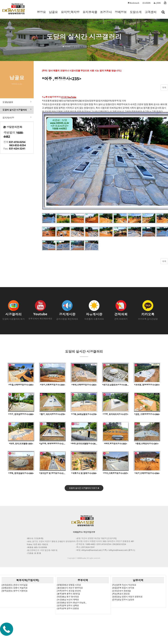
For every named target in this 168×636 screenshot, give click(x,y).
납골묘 (53, 14)
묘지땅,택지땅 (70, 14)
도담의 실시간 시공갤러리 (84, 353)
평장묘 (41, 14)
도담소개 (136, 14)
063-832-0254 (17, 146)
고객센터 (151, 14)
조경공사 (106, 14)
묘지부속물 (90, 14)
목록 (164, 87)
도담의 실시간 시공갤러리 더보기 (84, 488)
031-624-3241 (17, 149)
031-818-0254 (17, 143)
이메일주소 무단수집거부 (84, 532)
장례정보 (121, 14)
